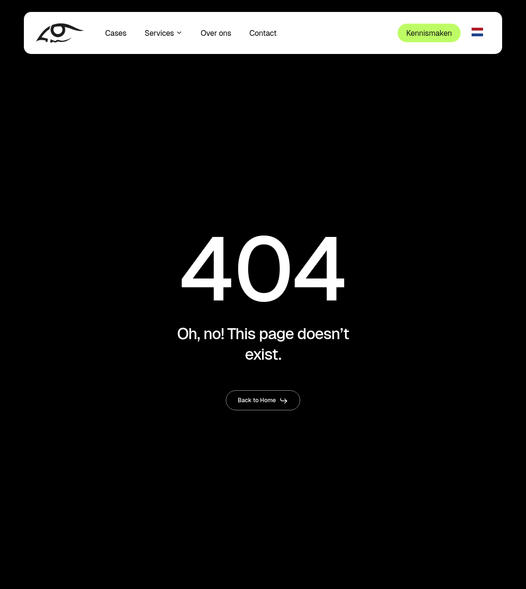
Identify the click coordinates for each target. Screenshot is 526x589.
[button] (263, 401)
